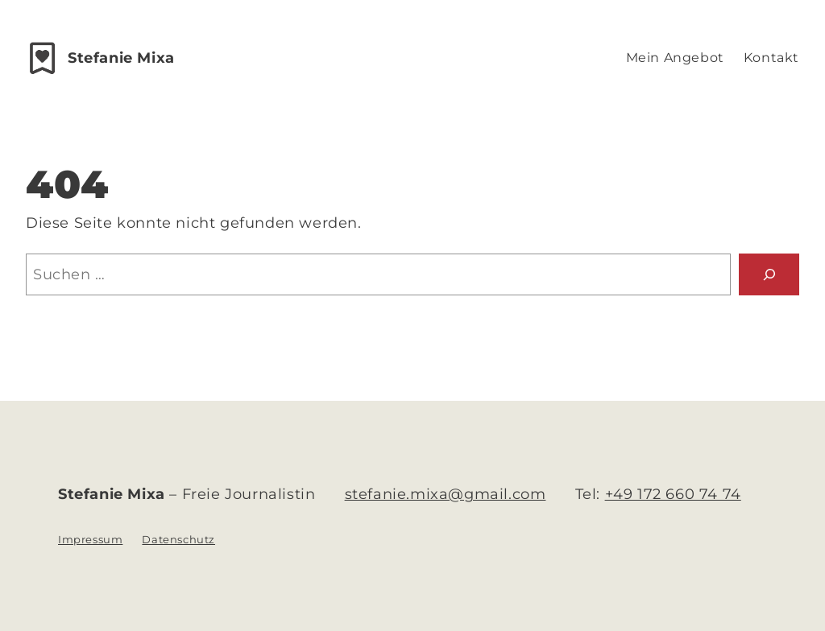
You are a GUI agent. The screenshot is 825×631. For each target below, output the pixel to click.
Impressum (90, 539)
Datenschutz (178, 539)
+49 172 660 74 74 (673, 493)
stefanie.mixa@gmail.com (445, 493)
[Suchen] (769, 274)
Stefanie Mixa (121, 57)
